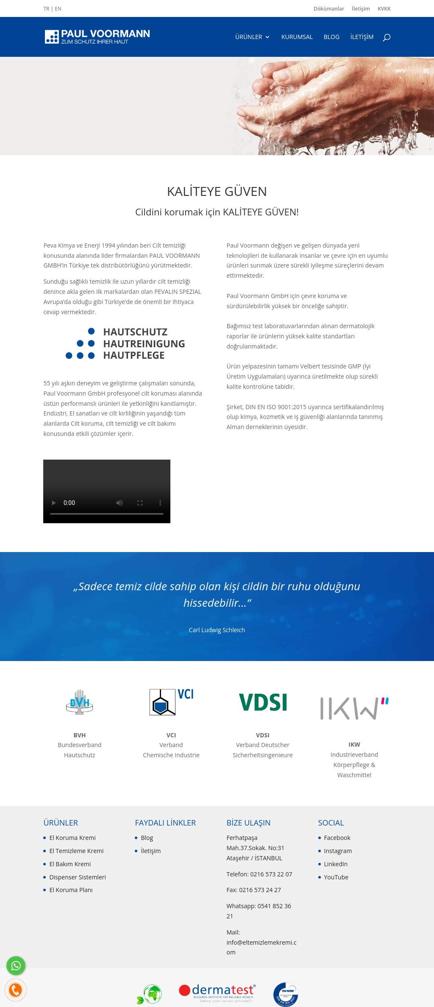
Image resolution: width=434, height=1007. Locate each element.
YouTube (336, 877)
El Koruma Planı (70, 890)
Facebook (337, 838)
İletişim (361, 8)
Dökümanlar (329, 8)
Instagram (338, 851)
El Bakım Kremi (70, 864)
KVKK (384, 8)
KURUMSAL (297, 37)
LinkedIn (336, 864)
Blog (147, 838)
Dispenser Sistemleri (77, 877)
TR (46, 8)
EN (58, 8)
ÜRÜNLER (248, 37)
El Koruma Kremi (72, 838)
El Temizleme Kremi (76, 851)
